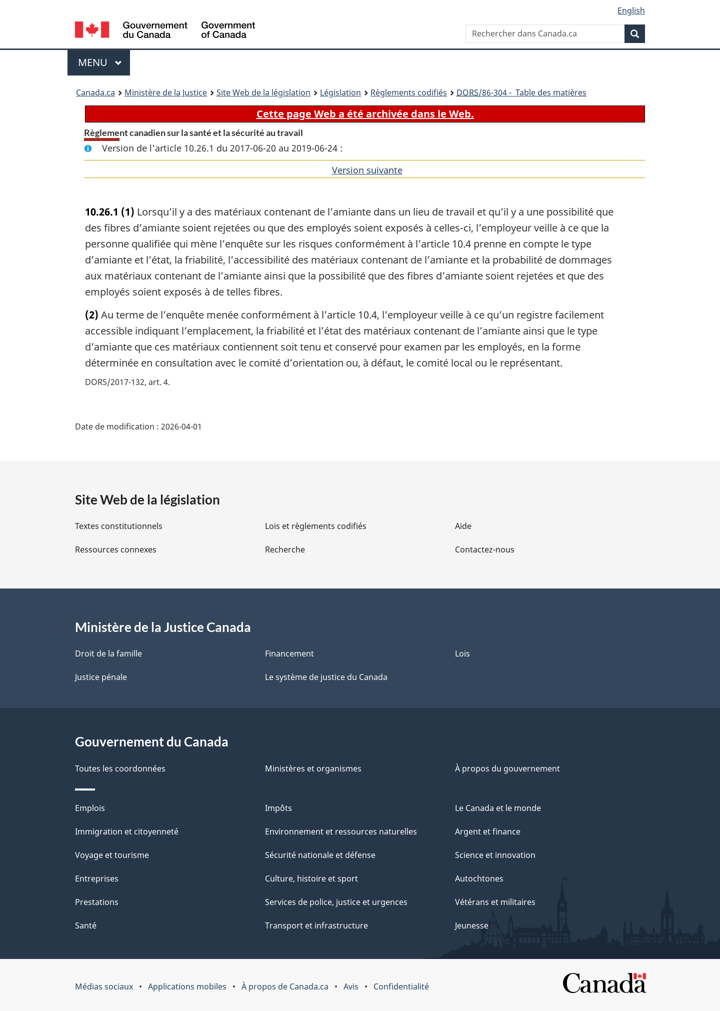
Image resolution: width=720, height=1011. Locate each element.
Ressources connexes (115, 549)
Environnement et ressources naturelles (341, 831)
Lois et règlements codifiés (315, 526)
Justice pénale (101, 677)
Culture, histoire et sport (311, 878)
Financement (289, 653)
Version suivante (367, 170)
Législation (340, 92)
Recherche (285, 549)
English (631, 10)
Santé (85, 925)
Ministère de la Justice (165, 92)
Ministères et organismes (313, 768)
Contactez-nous (484, 549)
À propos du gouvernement (507, 768)
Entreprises (96, 878)
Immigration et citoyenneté (126, 831)
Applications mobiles (187, 986)
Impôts (278, 808)
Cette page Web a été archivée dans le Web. (365, 113)
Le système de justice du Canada (326, 677)
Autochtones (479, 878)
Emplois (90, 808)
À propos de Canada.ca (285, 986)
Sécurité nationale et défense (320, 855)
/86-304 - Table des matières (521, 92)
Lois (462, 653)
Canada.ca (95, 92)
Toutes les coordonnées (120, 768)
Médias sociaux (104, 986)
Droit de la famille (108, 653)
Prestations (96, 902)
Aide (463, 526)
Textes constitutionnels (118, 526)
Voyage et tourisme (112, 855)
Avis (351, 986)
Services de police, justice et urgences (336, 902)
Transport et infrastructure (316, 925)
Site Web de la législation (263, 92)
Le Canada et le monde (498, 808)
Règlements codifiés (408, 92)
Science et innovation (495, 855)
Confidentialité (401, 986)
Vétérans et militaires (495, 902)
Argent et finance (487, 831)
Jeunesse (471, 925)
